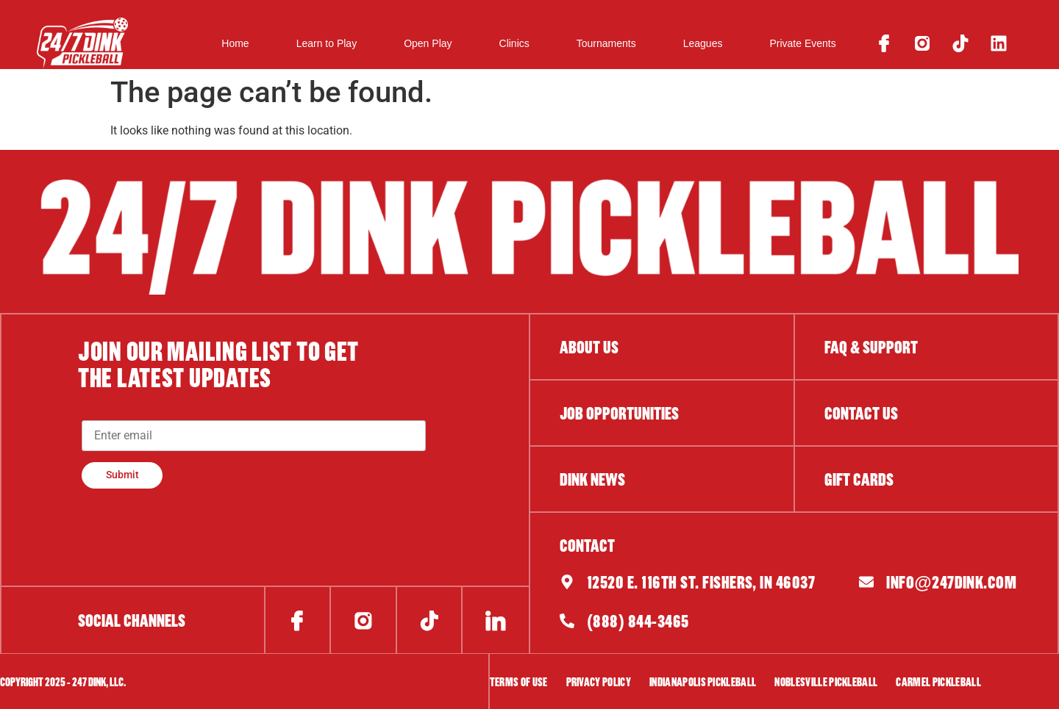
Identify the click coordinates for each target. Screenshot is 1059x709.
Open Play (428, 43)
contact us (861, 413)
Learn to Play (326, 43)
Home (235, 43)
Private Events (802, 43)
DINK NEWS (592, 479)
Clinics (514, 43)
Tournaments (606, 43)
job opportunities (619, 413)
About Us (589, 346)
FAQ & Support (871, 346)
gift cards (859, 479)
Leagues (703, 43)
